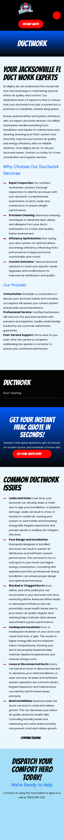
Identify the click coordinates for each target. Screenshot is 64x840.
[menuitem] (32, 394)
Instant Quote (31, 24)
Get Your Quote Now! (32, 454)
